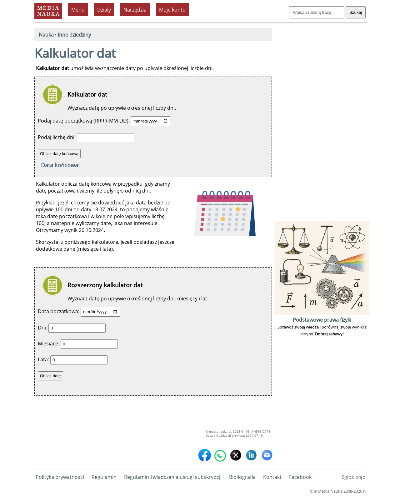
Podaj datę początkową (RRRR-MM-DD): (84, 120)
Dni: (42, 327)
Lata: (43, 359)
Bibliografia (242, 477)
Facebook (300, 477)
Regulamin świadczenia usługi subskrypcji (173, 477)
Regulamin (104, 477)
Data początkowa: (58, 311)
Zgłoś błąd (354, 477)
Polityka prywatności (60, 477)
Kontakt (272, 477)
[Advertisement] (322, 125)
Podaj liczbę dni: (57, 137)
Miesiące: (48, 343)
